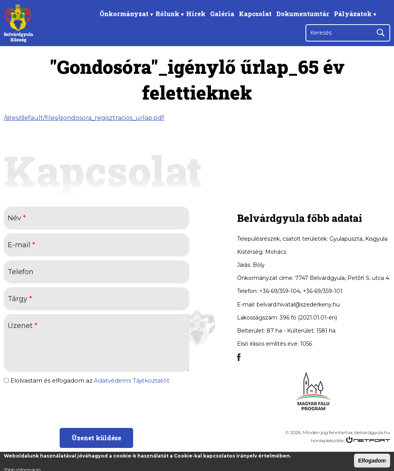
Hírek (195, 14)
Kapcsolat (255, 14)
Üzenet (22, 325)
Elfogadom (372, 461)
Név (17, 218)
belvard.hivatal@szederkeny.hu (298, 304)
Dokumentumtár (302, 14)
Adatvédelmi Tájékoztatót (131, 380)
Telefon (20, 272)
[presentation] (96, 405)
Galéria (222, 14)
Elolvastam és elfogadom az (89, 380)
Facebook (382, 13)
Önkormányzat (124, 14)
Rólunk (167, 14)
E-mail (21, 245)
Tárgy (20, 299)
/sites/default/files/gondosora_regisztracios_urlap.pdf (84, 117)
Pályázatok (353, 14)
